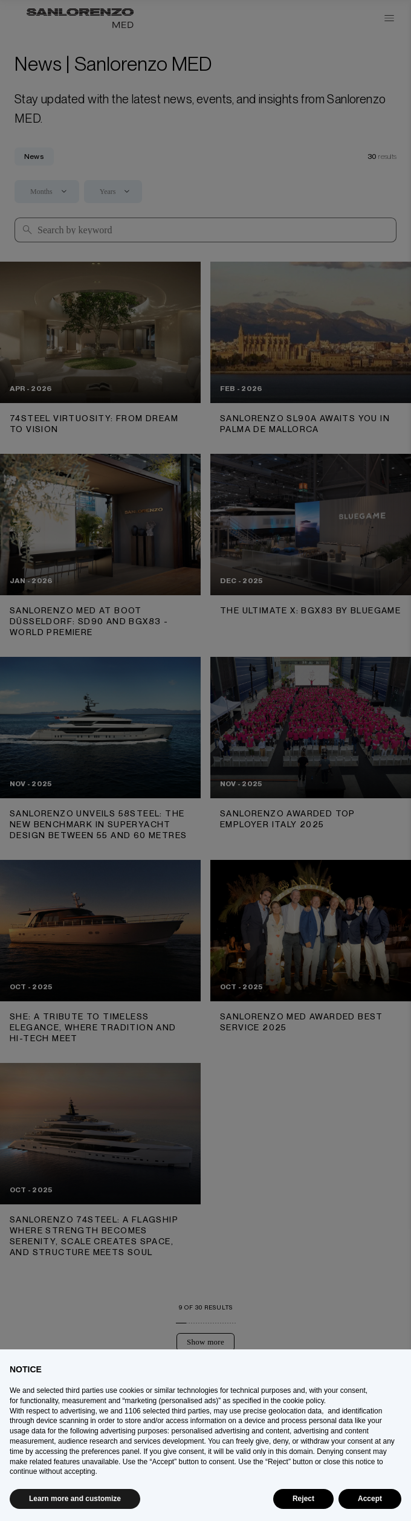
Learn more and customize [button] (75, 1498)
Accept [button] (370, 1498)
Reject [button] (303, 1498)
